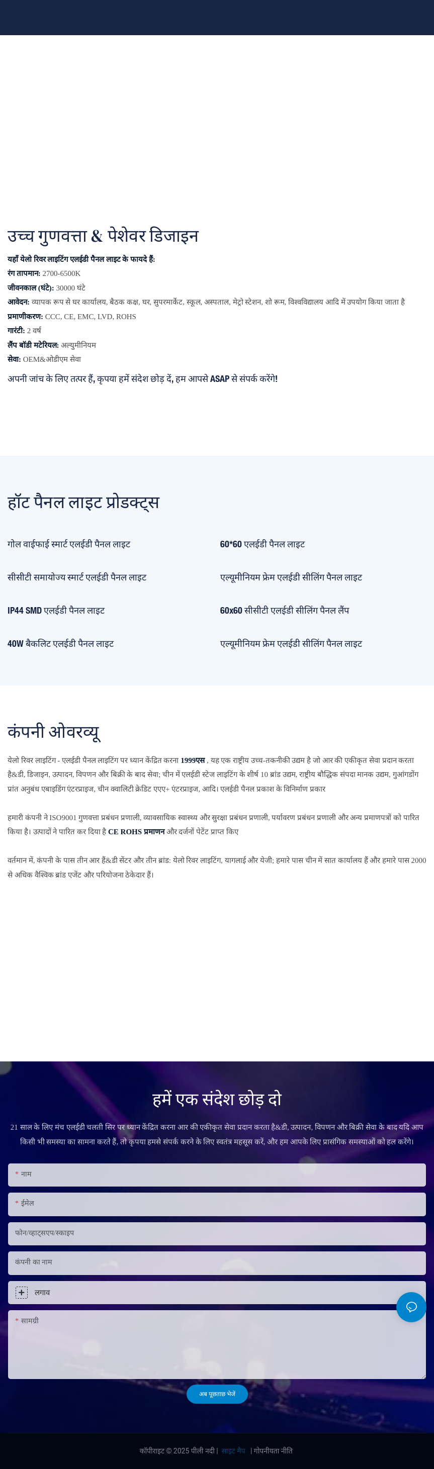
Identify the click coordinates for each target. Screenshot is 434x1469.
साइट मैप (233, 1451)
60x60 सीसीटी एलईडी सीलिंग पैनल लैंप (284, 610)
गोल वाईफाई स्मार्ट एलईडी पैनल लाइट (69, 543)
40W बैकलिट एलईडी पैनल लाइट (61, 643)
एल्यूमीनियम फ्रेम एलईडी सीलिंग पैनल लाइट (291, 576)
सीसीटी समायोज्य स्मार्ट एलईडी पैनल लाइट (77, 576)
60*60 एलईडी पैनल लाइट (262, 543)
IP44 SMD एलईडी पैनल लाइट (56, 610)
